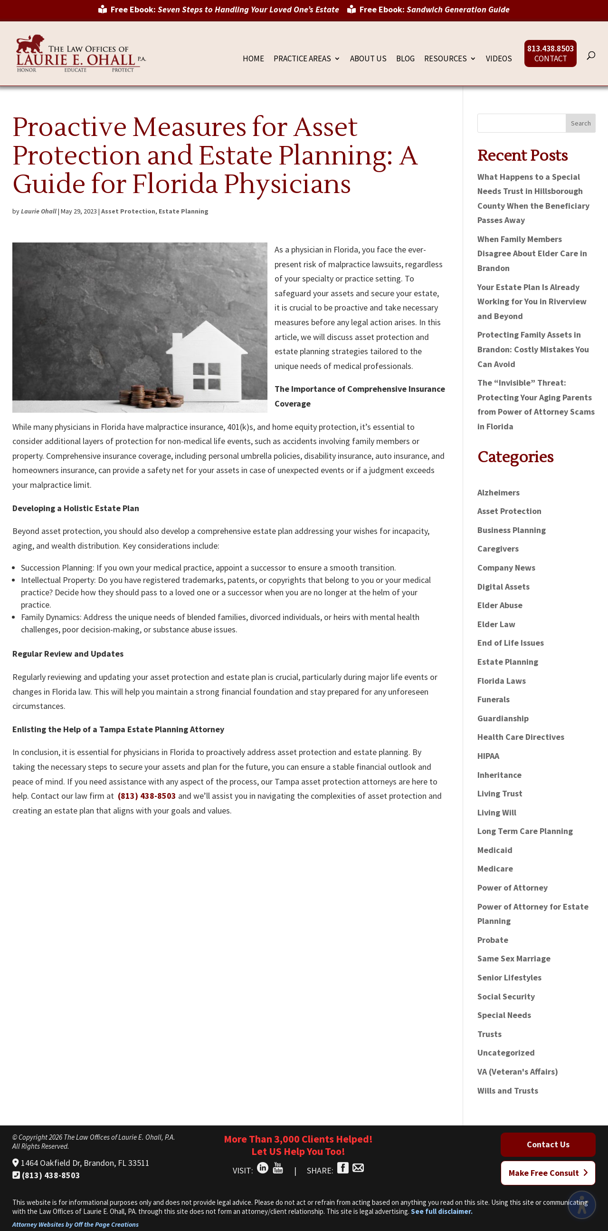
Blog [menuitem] (405, 59)
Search (581, 123)
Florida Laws (501, 680)
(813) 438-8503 (147, 795)
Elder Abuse (499, 605)
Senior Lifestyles (509, 977)
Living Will (496, 812)
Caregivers (498, 548)
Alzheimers (498, 492)
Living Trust (499, 793)
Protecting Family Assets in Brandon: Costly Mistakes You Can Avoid (533, 349)
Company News (506, 567)
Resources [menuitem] (445, 59)
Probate (492, 939)
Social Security (506, 996)
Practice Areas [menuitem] (302, 59)
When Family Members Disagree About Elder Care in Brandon (532, 253)
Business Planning (511, 529)
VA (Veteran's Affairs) (517, 1071)
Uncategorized (506, 1052)
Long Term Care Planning (525, 830)
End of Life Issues (510, 642)
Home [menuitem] (253, 59)
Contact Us (548, 1144)
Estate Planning (184, 211)
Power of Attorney (512, 887)
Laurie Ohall (39, 211)
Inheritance (499, 774)
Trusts (489, 1033)
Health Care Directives (520, 736)
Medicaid (495, 849)
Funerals (493, 699)
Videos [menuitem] (499, 59)
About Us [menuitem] (368, 59)
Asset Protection (128, 211)
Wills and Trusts (507, 1090)
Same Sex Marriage (514, 958)
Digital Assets (503, 586)
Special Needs (504, 1014)
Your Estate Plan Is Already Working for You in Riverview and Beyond (532, 301)
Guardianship (503, 718)
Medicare (495, 868)
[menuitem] (218, 12)
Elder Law (496, 624)
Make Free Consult (548, 1172)
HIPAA (488, 755)
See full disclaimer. (442, 1211)
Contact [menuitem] (550, 59)
